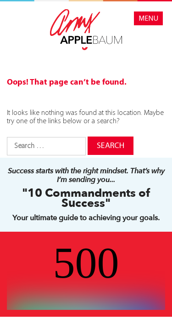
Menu (148, 19)
